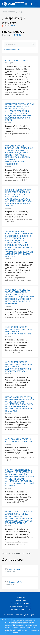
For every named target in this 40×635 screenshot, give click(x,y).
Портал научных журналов (21, 603)
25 (17, 35)
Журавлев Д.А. (15, 582)
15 (14, 35)
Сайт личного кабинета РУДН (21, 609)
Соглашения (21, 600)
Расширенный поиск (12, 50)
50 (20, 35)
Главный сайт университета (20, 606)
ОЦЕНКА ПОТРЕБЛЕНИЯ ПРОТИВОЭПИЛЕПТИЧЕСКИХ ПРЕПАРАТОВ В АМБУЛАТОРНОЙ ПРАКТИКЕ (18, 330)
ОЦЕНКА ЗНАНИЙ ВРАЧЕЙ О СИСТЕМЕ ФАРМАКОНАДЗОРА (19, 440)
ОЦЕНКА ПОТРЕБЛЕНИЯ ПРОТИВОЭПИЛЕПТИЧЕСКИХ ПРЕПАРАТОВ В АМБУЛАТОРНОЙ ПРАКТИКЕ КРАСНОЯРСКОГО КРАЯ (18, 366)
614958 (13, 26)
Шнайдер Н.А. (15, 569)
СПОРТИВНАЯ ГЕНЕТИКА (16, 60)
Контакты (21, 597)
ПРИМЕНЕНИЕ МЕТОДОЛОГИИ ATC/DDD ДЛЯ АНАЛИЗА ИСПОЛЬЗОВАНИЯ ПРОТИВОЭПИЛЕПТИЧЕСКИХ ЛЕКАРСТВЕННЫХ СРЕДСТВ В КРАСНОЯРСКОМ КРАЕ (19, 517)
